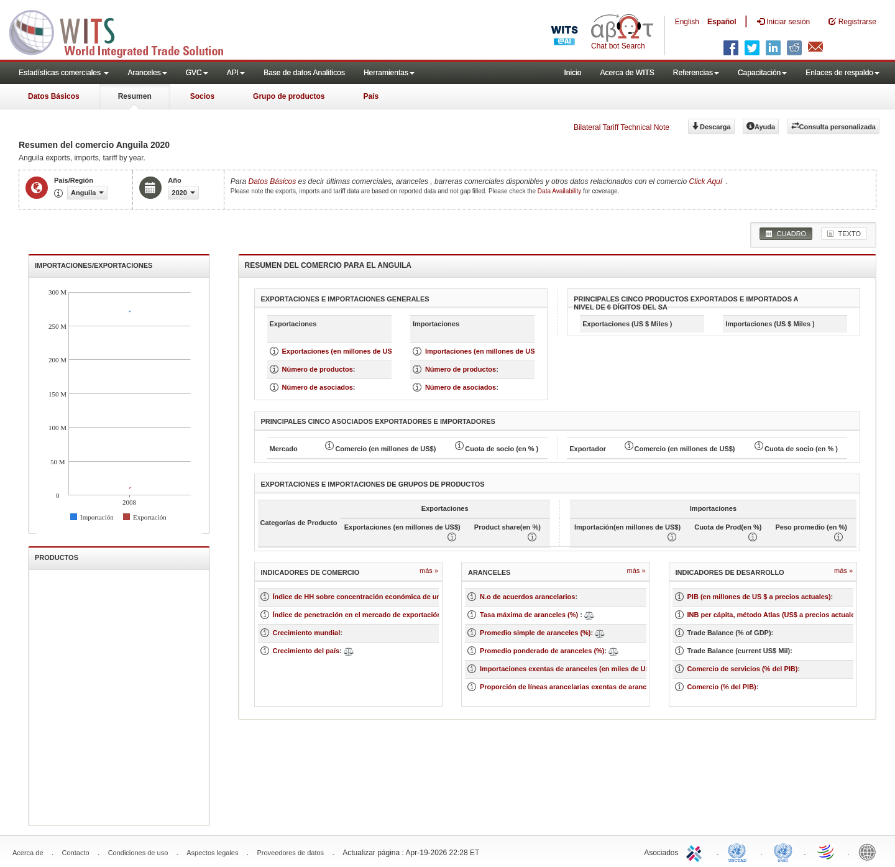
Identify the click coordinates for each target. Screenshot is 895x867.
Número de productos (317, 369)
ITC (696, 851)
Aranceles (147, 72)
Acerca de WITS (627, 72)
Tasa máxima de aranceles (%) (530, 614)
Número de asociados (317, 387)
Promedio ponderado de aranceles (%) (542, 650)
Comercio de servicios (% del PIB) (742, 668)
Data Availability (560, 191)
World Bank (870, 851)
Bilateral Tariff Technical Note (621, 127)
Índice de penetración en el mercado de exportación (357, 614)
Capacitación (762, 72)
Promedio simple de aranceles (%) (535, 632)
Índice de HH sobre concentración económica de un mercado (372, 596)
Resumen (135, 96)
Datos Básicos (54, 96)
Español (722, 21)
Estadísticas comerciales (64, 72)
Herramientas (389, 72)
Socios (202, 96)
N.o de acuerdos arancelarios (527, 596)
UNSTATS (783, 851)
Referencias (696, 72)
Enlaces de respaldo (842, 72)
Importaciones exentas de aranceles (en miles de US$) (568, 668)
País (371, 96)
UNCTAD (739, 851)
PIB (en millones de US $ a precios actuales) (759, 596)
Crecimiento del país (306, 650)
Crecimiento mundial (307, 632)
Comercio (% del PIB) (721, 686)
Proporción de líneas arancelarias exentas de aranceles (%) (576, 686)
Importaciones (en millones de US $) (484, 351)
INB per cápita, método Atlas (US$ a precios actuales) (774, 614)
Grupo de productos (288, 96)
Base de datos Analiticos (304, 72)
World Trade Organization (826, 851)
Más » (429, 570)
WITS (124, 31)
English (687, 21)
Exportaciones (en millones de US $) (341, 351)
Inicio (572, 72)
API (236, 72)
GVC (197, 72)
